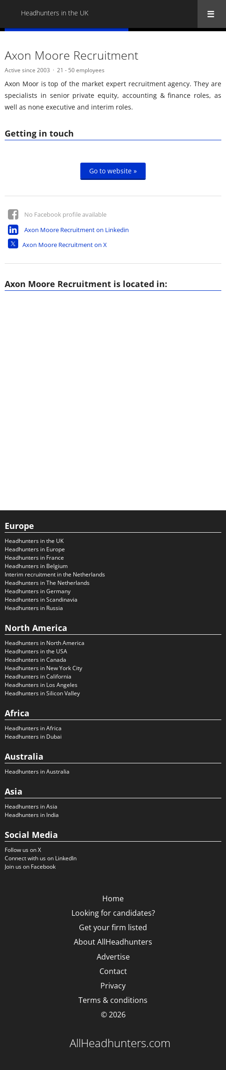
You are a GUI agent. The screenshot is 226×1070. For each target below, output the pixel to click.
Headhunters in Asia (31, 806)
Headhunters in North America (45, 643)
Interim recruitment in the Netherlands (55, 574)
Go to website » (113, 170)
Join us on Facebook (30, 867)
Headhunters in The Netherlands (47, 583)
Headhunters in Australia (37, 771)
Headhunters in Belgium (36, 566)
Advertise (113, 957)
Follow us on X (23, 850)
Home (113, 898)
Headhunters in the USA (36, 651)
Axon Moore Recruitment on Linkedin (76, 230)
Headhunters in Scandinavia (41, 600)
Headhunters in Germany (38, 591)
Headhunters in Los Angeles (41, 685)
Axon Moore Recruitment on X (64, 244)
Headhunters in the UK (34, 541)
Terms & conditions (113, 1000)
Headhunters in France (34, 558)
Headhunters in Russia (34, 608)
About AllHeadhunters (113, 942)
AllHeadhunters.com (120, 1043)
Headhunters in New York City (43, 668)
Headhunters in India (32, 815)
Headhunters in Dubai (33, 737)
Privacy (113, 986)
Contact (113, 971)
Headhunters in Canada (35, 660)
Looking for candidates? (113, 913)
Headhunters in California (38, 676)
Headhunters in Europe (35, 549)
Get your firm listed (113, 927)
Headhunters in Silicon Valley (42, 693)
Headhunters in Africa (33, 728)
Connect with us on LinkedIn (41, 858)
